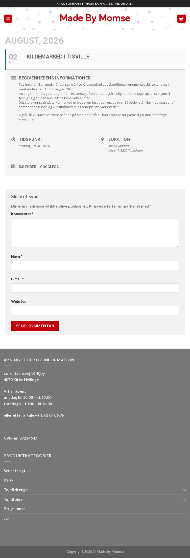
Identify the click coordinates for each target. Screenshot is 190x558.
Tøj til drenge (16, 489)
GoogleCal (50, 167)
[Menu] (8, 19)
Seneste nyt (14, 470)
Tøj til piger (14, 499)
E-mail (17, 279)
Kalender (27, 167)
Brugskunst (14, 508)
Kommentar (22, 214)
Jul (6, 518)
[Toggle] (184, 490)
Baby (8, 480)
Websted (18, 301)
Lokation (119, 139)
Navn (16, 256)
